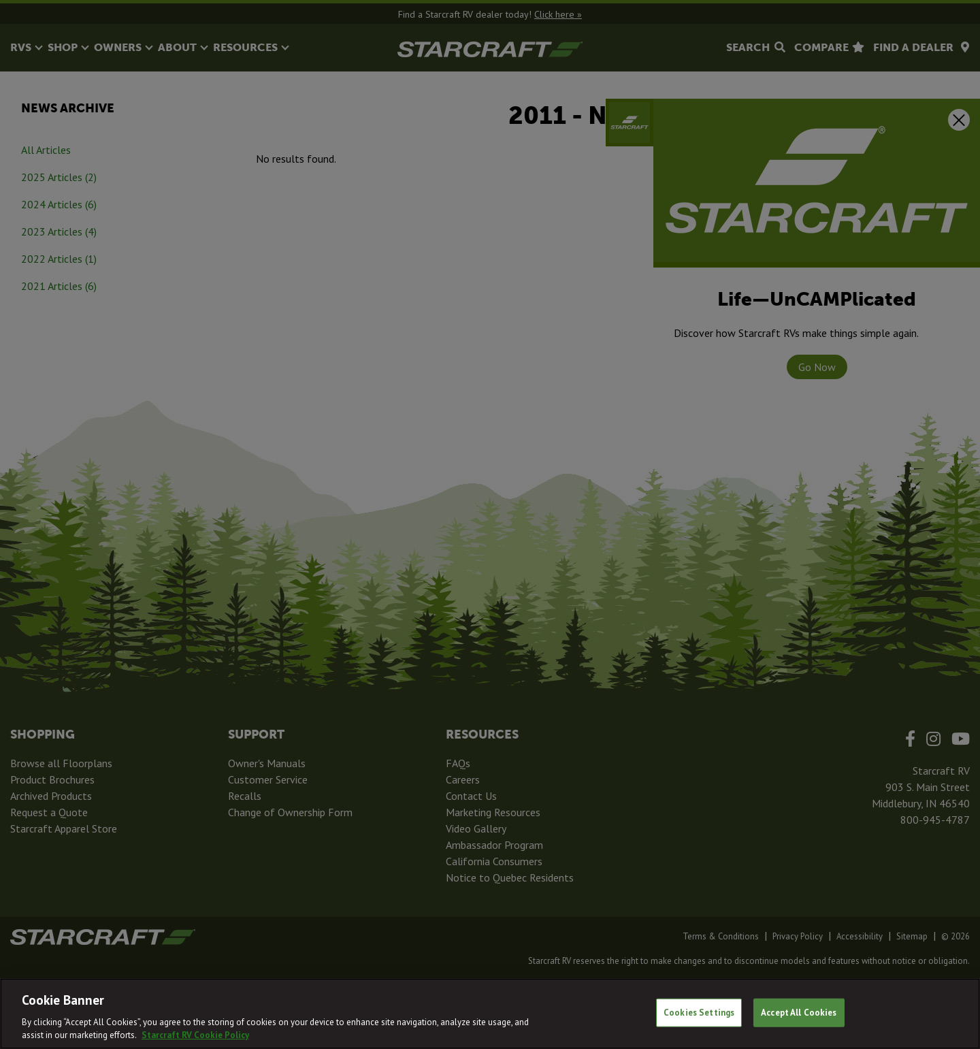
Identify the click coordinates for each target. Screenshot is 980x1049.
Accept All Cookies (798, 1012)
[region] (490, 1013)
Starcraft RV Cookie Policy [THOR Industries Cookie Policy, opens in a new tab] (195, 1035)
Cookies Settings (699, 1012)
